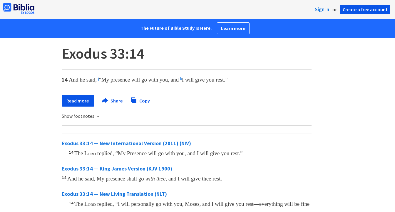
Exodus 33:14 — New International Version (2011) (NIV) (126, 143)
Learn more (233, 28)
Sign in (322, 9)
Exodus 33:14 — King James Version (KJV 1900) (117, 168)
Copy (140, 100)
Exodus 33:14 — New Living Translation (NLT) (114, 194)
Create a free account (365, 9)
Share (112, 101)
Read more (78, 101)
